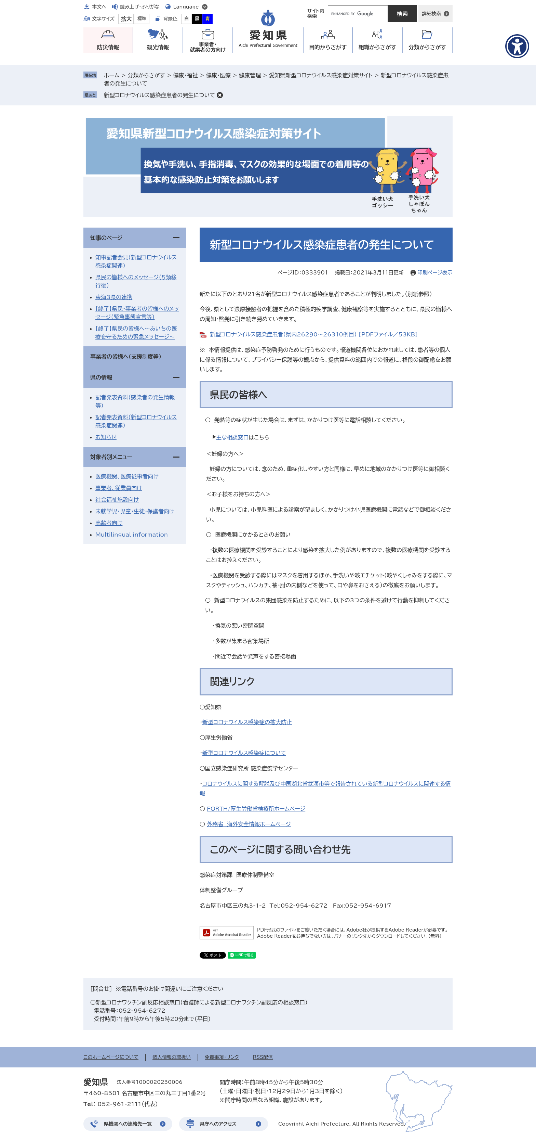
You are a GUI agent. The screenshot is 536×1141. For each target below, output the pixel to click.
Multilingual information (131, 534)
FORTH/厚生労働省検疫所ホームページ (256, 808)
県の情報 (101, 377)
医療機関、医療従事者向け (127, 476)
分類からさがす (146, 75)
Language (186, 6)
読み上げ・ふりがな (140, 6)
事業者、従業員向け (118, 488)
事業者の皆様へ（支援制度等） (125, 356)
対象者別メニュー (111, 457)
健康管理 (250, 75)
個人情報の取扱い (171, 1057)
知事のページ (106, 238)
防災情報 (108, 47)
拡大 (126, 19)
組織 (378, 47)
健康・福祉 (185, 75)
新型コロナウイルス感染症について (244, 753)
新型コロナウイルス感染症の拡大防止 (247, 722)
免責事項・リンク (222, 1057)
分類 (427, 47)
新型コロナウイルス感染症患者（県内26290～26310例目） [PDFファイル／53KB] (314, 334)
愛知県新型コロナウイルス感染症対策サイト (320, 75)
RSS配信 (263, 1057)
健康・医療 (218, 75)
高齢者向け (108, 523)
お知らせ (106, 437)
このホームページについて (110, 1057)
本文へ (99, 6)
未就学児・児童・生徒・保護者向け (134, 511)
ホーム (111, 75)
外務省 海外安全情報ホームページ (249, 824)
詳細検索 (431, 13)
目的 (328, 47)
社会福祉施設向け (117, 499)
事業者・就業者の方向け (208, 47)
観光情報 (158, 47)
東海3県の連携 (113, 297)
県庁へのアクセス (218, 1123)
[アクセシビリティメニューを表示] (517, 46)
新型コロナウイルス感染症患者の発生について (159, 95)
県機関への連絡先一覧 (128, 1123)
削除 (220, 95)
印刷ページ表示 (435, 272)
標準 (141, 18)
